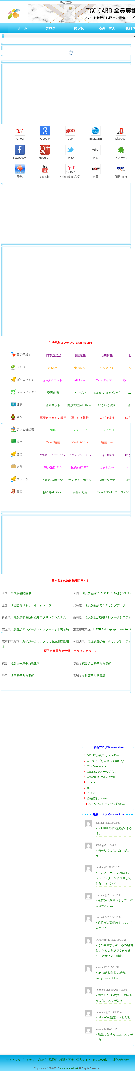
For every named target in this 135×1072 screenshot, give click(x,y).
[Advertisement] (108, 719)
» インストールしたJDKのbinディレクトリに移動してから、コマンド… (113, 878)
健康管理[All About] (79, 405)
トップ (30, 1059)
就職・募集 (66, 1059)
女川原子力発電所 (93, 675)
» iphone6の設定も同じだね (113, 1017)
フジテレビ (80, 430)
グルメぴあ (107, 368)
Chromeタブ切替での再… (103, 776)
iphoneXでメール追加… (102, 771)
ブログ (50, 28)
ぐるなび (53, 368)
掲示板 (79, 28)
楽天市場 (53, 392)
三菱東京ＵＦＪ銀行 (53, 417)
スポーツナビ (107, 480)
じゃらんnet (106, 467)
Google (45, 133)
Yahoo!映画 (53, 442)
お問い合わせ (120, 1059)
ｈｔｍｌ (93, 793)
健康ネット (53, 405)
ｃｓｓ (91, 782)
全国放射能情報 (21, 593)
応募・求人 (107, 28)
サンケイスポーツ (80, 480)
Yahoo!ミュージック (53, 455)
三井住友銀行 (80, 417)
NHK (53, 430)
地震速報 (80, 355)
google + (45, 152)
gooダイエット (52, 380)
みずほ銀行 (107, 417)
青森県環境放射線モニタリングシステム (40, 617)
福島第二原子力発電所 (96, 663)
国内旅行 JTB (79, 467)
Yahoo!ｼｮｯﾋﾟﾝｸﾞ (70, 171)
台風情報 (107, 355)
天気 (20, 171)
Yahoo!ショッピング (107, 392)
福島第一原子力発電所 (25, 663)
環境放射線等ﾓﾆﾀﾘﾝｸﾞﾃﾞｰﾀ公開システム (107, 593)
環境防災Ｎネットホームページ (31, 605)
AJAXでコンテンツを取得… (106, 803)
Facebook (19, 152)
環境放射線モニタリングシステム (109, 641)
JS (88, 787)
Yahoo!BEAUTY (107, 492)
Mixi (96, 152)
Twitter (70, 152)
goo (70, 133)
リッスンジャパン (80, 455)
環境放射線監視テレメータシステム (108, 617)
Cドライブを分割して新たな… (107, 761)
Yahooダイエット (107, 380)
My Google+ (101, 1059)
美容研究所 (80, 492)
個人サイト (83, 1059)
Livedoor (120, 133)
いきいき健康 (107, 405)
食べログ (80, 368)
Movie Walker (80, 442)
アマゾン (80, 392)
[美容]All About (53, 492)
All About (80, 380)
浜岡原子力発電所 (22, 675)
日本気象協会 (53, 355)
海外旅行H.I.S (53, 467)
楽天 (96, 171)
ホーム (22, 28)
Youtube (45, 171)
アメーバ (121, 152)
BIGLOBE (95, 133)
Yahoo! (20, 133)
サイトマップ (15, 1059)
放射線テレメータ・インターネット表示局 (41, 629)
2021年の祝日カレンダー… (104, 755)
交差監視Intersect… (99, 798)
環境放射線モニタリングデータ (105, 605)
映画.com (107, 442)
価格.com (121, 171)
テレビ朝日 (107, 430)
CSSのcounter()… (98, 766)
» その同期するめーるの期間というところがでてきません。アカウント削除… (114, 950)
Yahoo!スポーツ (53, 480)
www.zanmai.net (69, 1068)
